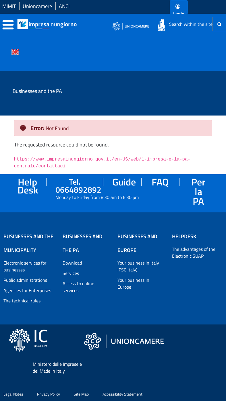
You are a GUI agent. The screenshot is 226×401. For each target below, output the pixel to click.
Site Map (81, 394)
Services (71, 273)
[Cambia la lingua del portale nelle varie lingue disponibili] (15, 51)
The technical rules (21, 300)
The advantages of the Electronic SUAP (193, 252)
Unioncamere (37, 6)
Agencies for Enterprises (27, 290)
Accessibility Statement (122, 394)
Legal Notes (13, 394)
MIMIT (9, 6)
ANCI (64, 6)
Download (72, 262)
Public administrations (25, 280)
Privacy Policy (48, 394)
